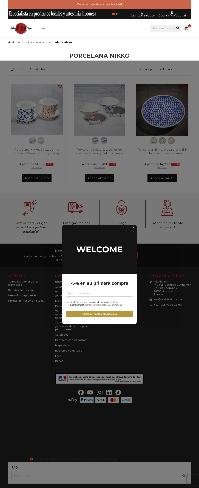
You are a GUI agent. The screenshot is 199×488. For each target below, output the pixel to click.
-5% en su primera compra (99, 253)
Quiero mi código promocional (99, 283)
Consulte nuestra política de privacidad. (104, 274)
